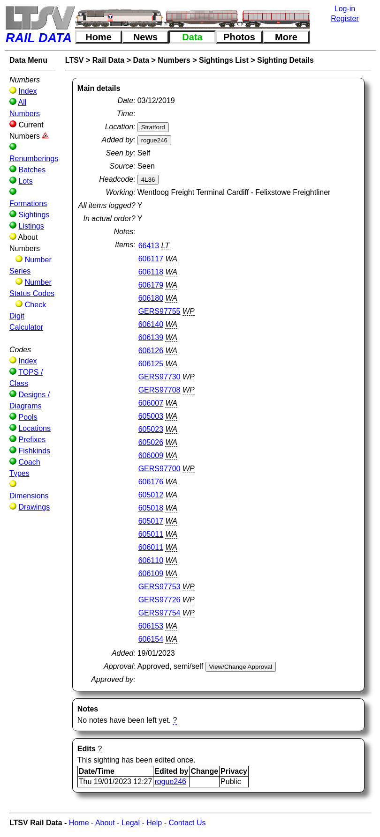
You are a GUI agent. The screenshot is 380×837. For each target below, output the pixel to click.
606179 (150, 285)
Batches (32, 170)
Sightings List (224, 60)
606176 (150, 482)
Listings (31, 226)
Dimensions (29, 496)
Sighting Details (285, 60)
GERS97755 (159, 311)
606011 (150, 547)
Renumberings (33, 159)
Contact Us (186, 823)
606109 (150, 574)
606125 (150, 364)
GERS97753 (159, 587)
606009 (150, 455)
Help (154, 823)
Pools (27, 417)
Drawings (34, 507)
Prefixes (32, 440)
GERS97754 (159, 613)
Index (27, 91)
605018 (150, 508)
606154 (150, 639)
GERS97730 (159, 377)
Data (192, 37)
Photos (239, 37)
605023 (150, 429)
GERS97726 (159, 600)
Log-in (344, 9)
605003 (150, 416)
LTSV (74, 60)
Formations (28, 203)
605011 (150, 534)
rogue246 (170, 781)
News (145, 37)
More (286, 37)
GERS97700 (159, 469)
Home (98, 37)
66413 (149, 246)
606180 (150, 298)
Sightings (33, 215)
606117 (150, 259)
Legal (131, 823)
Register (345, 18)
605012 (150, 495)
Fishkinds (34, 451)
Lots (25, 181)
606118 (150, 272)
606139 (150, 337)
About (105, 823)
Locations (34, 428)
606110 (150, 560)
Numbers (174, 60)
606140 (150, 324)
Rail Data (108, 60)
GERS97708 (159, 390)
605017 (150, 521)
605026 (150, 442)
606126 (150, 351)
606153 (150, 626)
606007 (150, 403)
